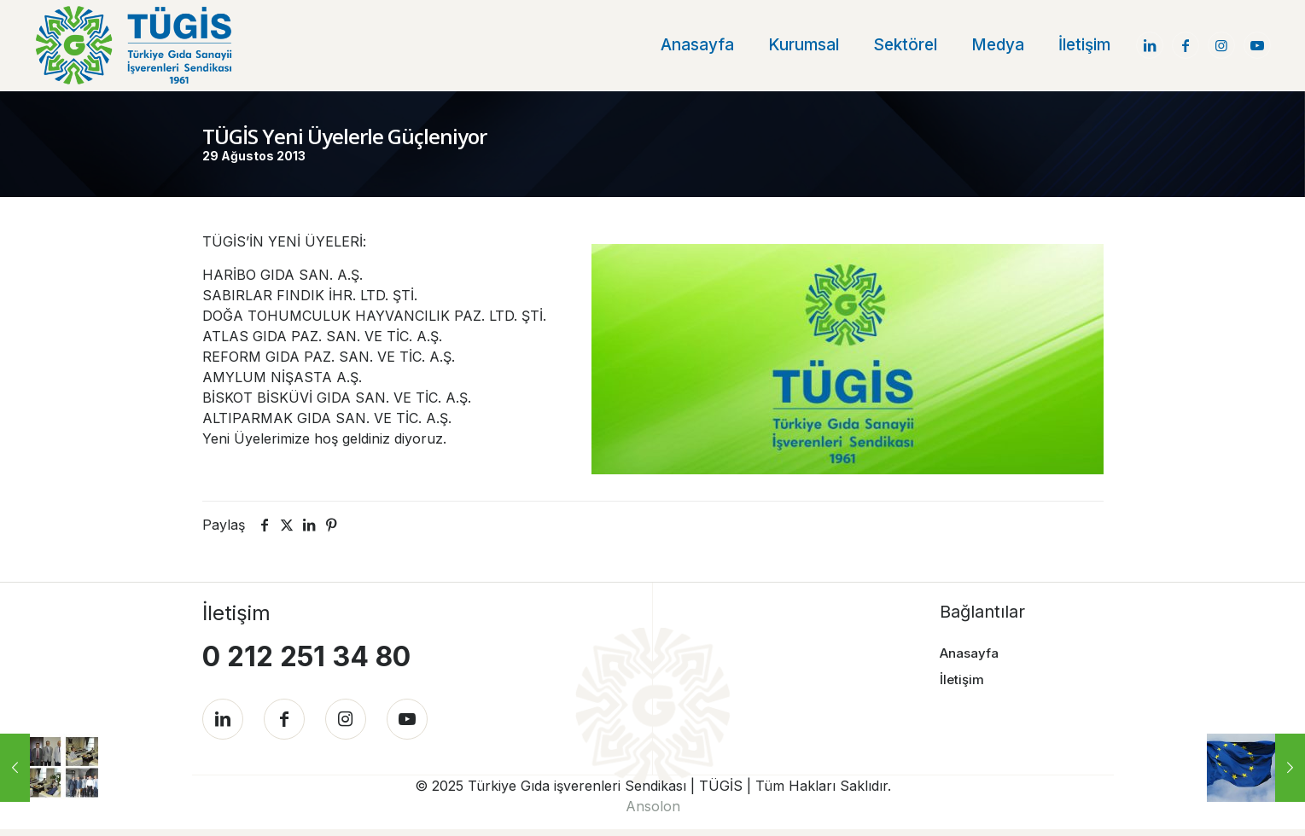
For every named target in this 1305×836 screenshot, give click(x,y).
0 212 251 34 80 (306, 655)
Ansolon (653, 812)
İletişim (962, 679)
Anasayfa (969, 652)
